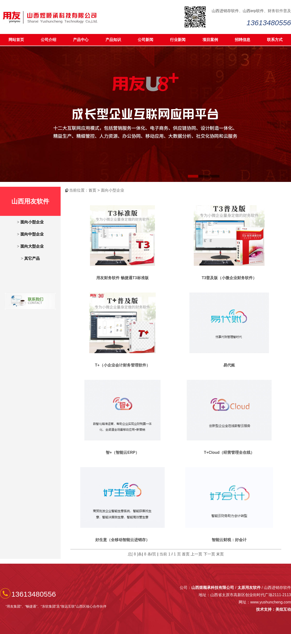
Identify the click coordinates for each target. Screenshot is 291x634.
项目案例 (210, 40)
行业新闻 (178, 40)
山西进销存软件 (225, 11)
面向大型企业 (32, 246)
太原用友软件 (249, 587)
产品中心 (81, 40)
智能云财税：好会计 (229, 540)
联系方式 (275, 40)
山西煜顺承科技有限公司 (212, 587)
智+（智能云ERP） (122, 452)
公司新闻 (145, 40)
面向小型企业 (32, 222)
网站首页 (16, 40)
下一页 (209, 554)
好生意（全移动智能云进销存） (122, 540)
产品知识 (113, 40)
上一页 (196, 554)
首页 (92, 190)
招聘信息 (242, 40)
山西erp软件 (253, 11)
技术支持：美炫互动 (273, 609)
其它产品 (32, 258)
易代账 (229, 365)
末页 (220, 554)
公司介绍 (48, 40)
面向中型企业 (32, 234)
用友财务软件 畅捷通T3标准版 (122, 278)
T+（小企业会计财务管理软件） (122, 365)
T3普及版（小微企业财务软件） (229, 278)
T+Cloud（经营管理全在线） (229, 452)
